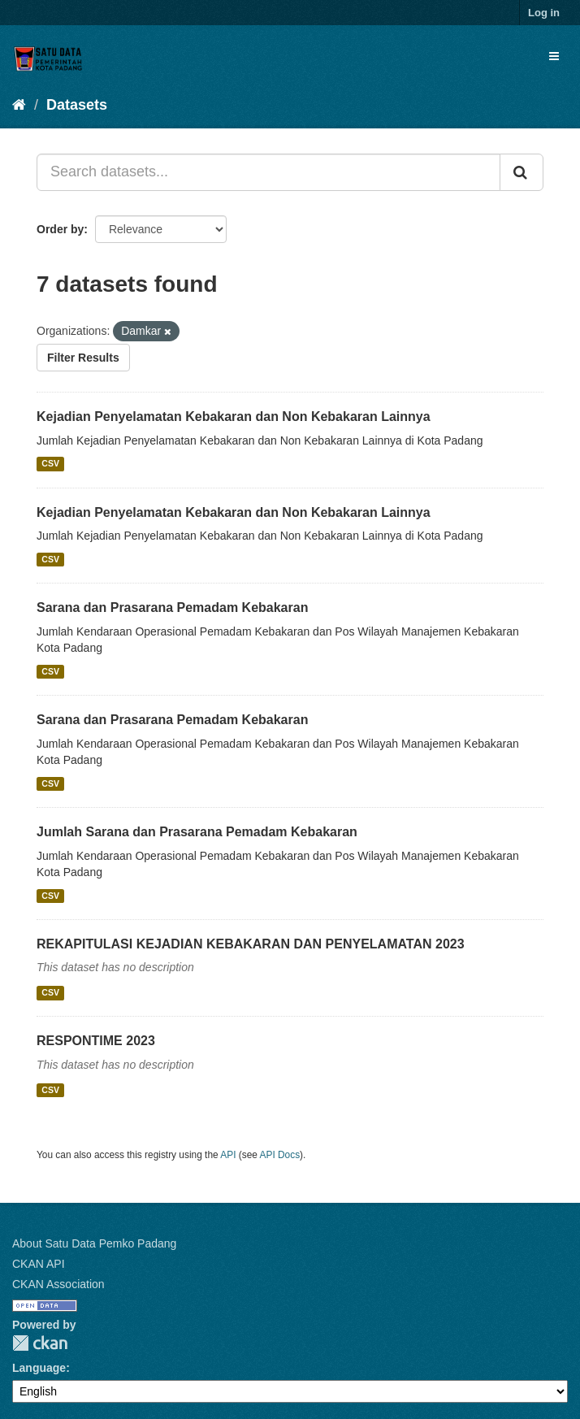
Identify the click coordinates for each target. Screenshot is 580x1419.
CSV (50, 464)
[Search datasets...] (268, 172)
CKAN (39, 1343)
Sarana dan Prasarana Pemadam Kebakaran (172, 607)
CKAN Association (58, 1284)
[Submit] (521, 172)
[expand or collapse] (554, 56)
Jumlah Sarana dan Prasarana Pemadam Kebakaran (197, 832)
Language (39, 1367)
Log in (544, 13)
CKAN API (38, 1263)
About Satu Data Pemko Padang (94, 1243)
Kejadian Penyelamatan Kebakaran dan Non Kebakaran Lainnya (234, 416)
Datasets (76, 105)
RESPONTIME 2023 (96, 1041)
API (228, 1155)
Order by (60, 229)
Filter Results (83, 357)
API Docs (280, 1155)
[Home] (19, 105)
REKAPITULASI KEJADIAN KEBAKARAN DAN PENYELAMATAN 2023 (251, 944)
